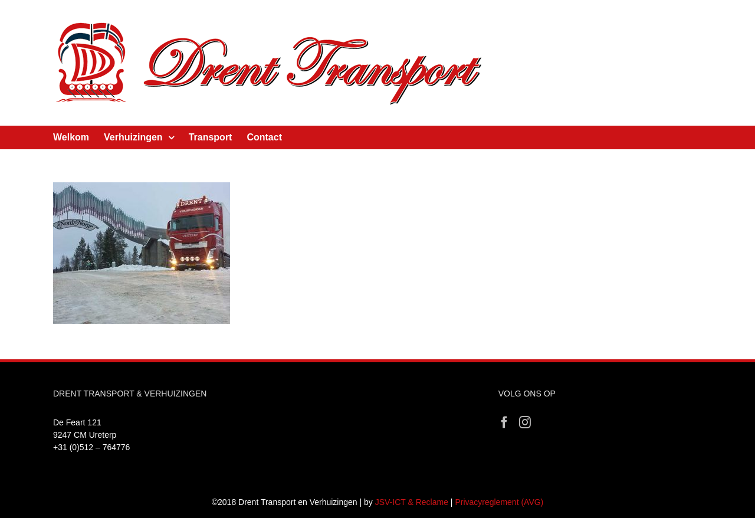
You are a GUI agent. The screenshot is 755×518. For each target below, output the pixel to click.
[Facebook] (504, 422)
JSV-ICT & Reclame (411, 502)
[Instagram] (525, 422)
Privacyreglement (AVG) (499, 502)
